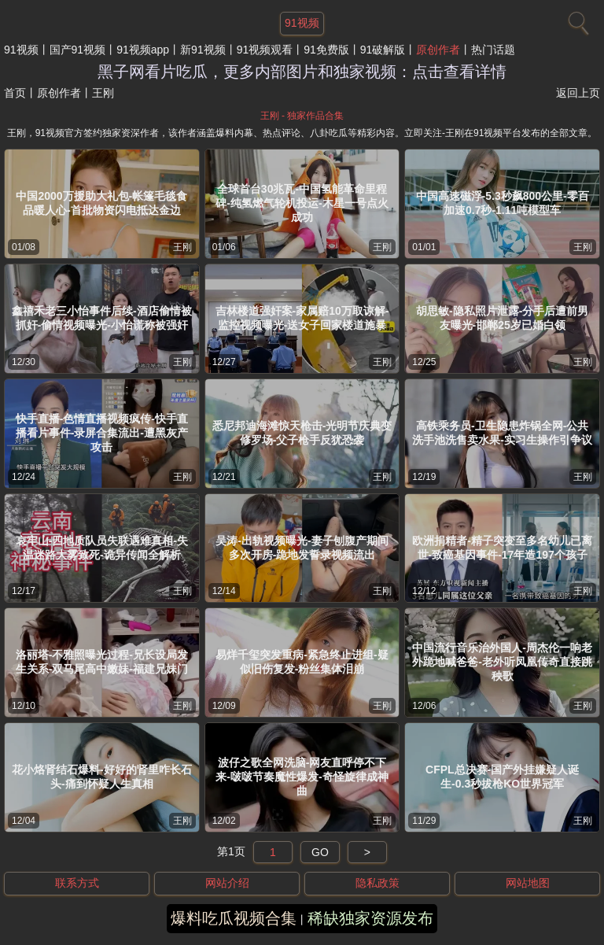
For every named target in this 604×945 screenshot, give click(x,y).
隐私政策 (377, 883)
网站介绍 (227, 883)
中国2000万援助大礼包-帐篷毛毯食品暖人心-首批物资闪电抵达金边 (101, 203)
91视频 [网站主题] (302, 23)
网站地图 (528, 883)
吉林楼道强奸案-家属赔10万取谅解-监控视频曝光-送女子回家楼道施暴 (302, 318)
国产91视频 (78, 49)
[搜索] (576, 20)
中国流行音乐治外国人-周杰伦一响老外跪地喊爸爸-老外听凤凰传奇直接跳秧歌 (502, 661)
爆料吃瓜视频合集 (233, 918)
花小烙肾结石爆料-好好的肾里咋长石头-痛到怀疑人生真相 (102, 776)
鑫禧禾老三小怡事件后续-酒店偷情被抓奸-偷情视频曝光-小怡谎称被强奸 (102, 318)
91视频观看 (265, 49)
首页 (15, 93)
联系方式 (77, 883)
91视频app (142, 49)
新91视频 (203, 49)
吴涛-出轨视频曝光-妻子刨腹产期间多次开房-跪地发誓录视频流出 (301, 547)
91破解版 (383, 49)
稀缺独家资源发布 (370, 918)
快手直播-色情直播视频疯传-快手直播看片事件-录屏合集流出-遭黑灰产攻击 (102, 432)
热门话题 (493, 49)
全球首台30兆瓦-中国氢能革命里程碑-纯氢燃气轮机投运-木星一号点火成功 (301, 203)
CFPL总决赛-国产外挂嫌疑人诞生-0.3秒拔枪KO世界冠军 (502, 776)
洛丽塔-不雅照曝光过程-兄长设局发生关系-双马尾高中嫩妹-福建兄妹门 (102, 661)
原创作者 (438, 49)
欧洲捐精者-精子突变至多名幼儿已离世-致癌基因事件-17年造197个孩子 (502, 547)
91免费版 (326, 49)
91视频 (21, 49)
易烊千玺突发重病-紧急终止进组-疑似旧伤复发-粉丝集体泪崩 (301, 661)
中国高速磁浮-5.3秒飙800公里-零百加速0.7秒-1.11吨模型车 (502, 203)
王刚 (182, 247)
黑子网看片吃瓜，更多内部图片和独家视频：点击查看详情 (302, 71)
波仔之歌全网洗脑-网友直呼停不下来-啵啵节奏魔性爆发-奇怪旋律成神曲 (301, 776)
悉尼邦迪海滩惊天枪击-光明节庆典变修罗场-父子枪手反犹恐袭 (302, 432)
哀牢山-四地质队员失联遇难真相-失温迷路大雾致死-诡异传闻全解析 (102, 547)
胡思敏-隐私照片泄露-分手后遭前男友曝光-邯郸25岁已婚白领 (502, 318)
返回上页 (578, 93)
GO (320, 852)
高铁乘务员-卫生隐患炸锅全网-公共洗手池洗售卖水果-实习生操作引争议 (502, 432)
